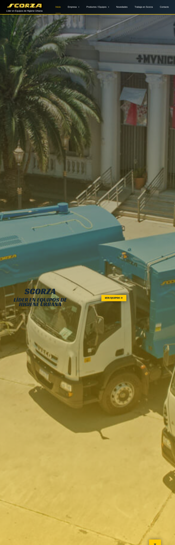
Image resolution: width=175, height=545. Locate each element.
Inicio (58, 7)
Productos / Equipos (97, 7)
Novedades (122, 7)
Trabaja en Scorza (144, 7)
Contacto (164, 7)
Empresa (73, 7)
